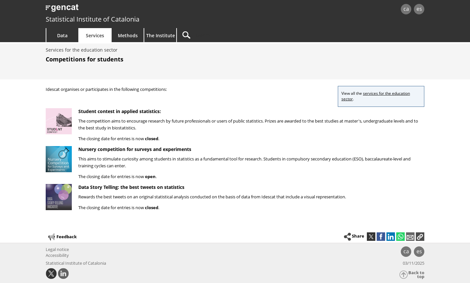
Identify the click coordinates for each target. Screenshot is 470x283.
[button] (420, 236)
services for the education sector (375, 96)
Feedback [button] (62, 237)
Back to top (416, 275)
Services (95, 35)
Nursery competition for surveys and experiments (134, 149)
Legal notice (57, 249)
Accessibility (57, 255)
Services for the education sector (82, 50)
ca (406, 8)
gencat (121, 9)
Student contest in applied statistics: (119, 111)
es (419, 8)
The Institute (160, 35)
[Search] (232, 35)
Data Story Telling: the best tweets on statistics (131, 187)
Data (62, 35)
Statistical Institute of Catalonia (92, 19)
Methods (128, 35)
